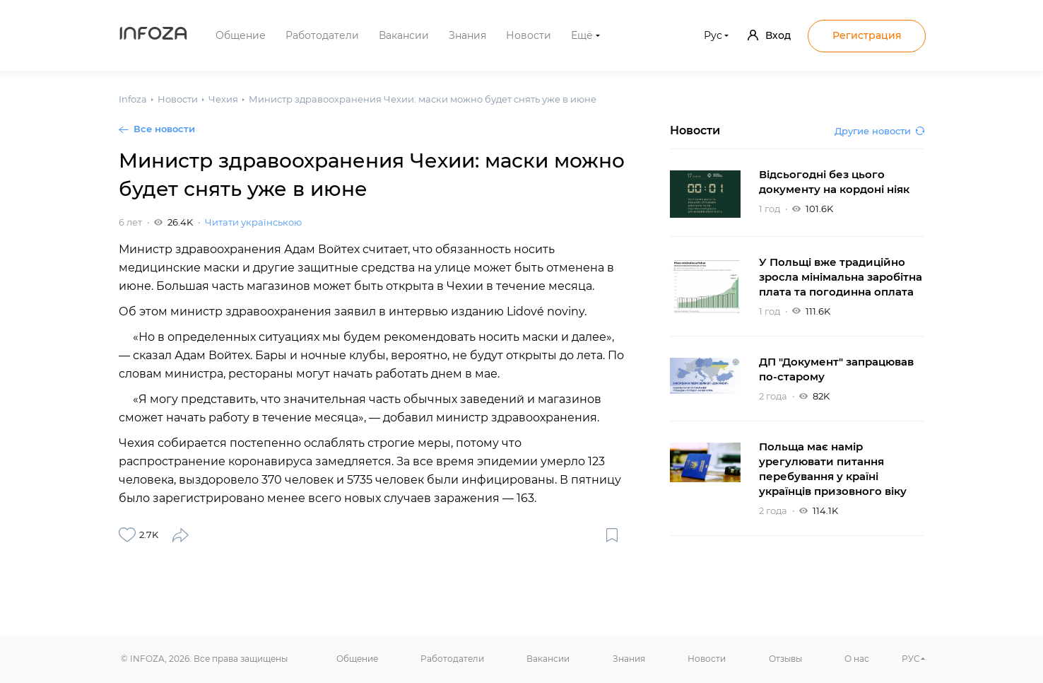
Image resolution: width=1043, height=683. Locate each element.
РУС (911, 658)
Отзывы (785, 658)
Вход (769, 35)
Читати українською (253, 222)
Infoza (153, 35)
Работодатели (322, 35)
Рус (713, 35)
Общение (241, 35)
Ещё (582, 35)
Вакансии (404, 35)
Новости (528, 35)
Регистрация (867, 35)
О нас (856, 658)
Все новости (164, 128)
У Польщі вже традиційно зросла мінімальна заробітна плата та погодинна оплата (840, 276)
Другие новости (879, 130)
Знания (467, 35)
